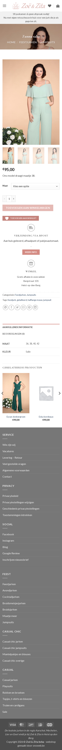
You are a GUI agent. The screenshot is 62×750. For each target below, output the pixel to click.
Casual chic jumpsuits (14, 647)
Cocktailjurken (10, 596)
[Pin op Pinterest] (29, 307)
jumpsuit (47, 300)
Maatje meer (9, 615)
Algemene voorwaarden (15, 470)
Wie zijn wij (8, 444)
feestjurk (12, 300)
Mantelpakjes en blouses (16, 654)
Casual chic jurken (12, 641)
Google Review (11, 553)
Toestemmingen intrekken (17, 514)
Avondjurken (9, 590)
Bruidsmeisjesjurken (13, 603)
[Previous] (3, 400)
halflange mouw (35, 300)
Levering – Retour (12, 457)
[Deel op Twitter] (17, 307)
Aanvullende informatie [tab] (17, 327)
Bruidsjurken (9, 609)
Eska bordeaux (46, 416)
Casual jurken (10, 679)
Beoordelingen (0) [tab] (13, 333)
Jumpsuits (47, 42)
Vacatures (8, 451)
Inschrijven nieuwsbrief (15, 559)
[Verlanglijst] (49, 5)
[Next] (59, 400)
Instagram (8, 540)
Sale (4, 711)
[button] (4, 6)
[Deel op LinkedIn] (35, 307)
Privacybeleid (10, 495)
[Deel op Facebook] (11, 307)
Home (11, 42)
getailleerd (22, 300)
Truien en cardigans (13, 705)
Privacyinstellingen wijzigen (18, 502)
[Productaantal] (9, 198)
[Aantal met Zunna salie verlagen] (4, 198)
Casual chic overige (13, 660)
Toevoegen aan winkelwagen (28, 207)
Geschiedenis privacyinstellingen (20, 508)
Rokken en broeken (13, 692)
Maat (5, 186)
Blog (5, 546)
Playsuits (7, 686)
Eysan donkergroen (16, 416)
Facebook (8, 534)
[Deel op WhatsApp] (5, 307)
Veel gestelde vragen (14, 463)
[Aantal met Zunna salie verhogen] (14, 198)
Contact (7, 476)
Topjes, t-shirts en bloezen (17, 698)
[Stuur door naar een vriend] (23, 307)
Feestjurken (28, 42)
